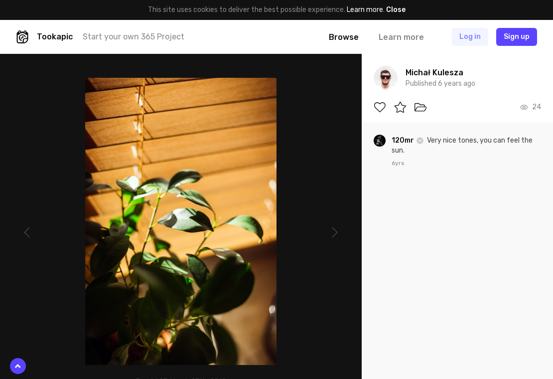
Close (396, 9)
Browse (344, 37)
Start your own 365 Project (133, 36)
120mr (403, 140)
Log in (470, 36)
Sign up (517, 36)
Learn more (365, 9)
